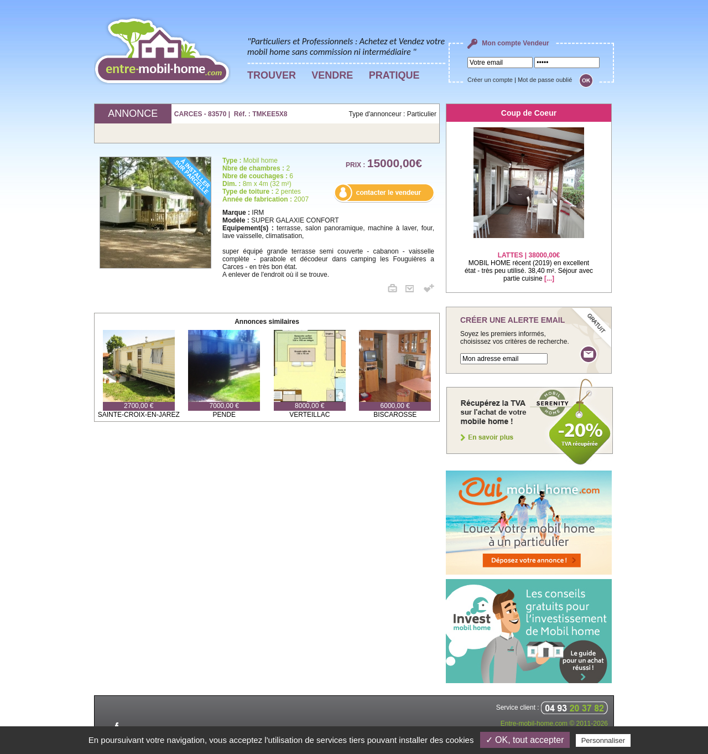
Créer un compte (490, 79)
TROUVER (271, 75)
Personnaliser (603, 740)
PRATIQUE (394, 75)
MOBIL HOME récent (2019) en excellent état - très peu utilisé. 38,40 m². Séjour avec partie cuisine (529, 259)
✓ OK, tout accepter (525, 740)
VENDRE (332, 75)
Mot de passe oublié (545, 79)
